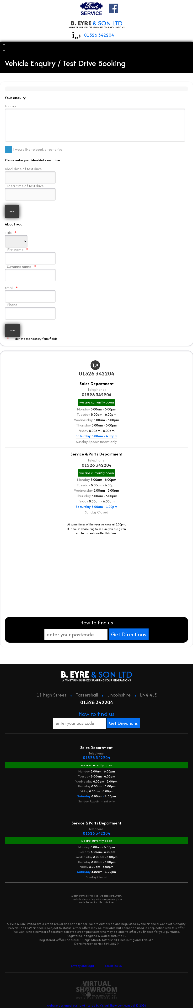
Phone (29, 309)
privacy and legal (84, 961)
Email (29, 292)
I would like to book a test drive (33, 148)
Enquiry (95, 122)
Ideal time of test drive (29, 191)
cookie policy (113, 961)
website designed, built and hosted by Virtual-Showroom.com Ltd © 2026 (96, 999)
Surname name (29, 271)
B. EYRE (96, 24)
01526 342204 (99, 35)
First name (29, 254)
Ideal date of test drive (29, 174)
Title (16, 237)
